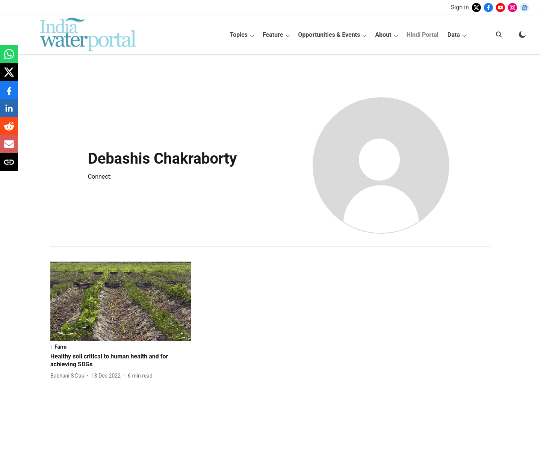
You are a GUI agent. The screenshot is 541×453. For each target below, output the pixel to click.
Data (453, 34)
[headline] (120, 361)
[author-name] (68, 376)
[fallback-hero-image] (120, 301)
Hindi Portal (422, 34)
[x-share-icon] (9, 76)
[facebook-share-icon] (9, 94)
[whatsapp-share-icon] (9, 58)
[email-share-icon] (9, 148)
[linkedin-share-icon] (9, 112)
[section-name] (120, 347)
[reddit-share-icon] (9, 130)
